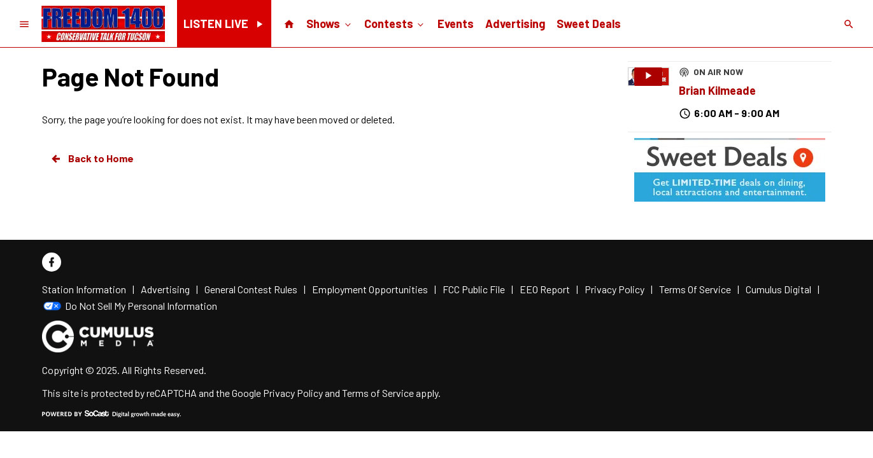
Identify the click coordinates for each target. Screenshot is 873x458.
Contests (395, 23)
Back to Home (92, 158)
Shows (329, 23)
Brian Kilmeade (717, 90)
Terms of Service (378, 393)
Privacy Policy (293, 393)
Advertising (515, 24)
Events (455, 24)
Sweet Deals (589, 24)
